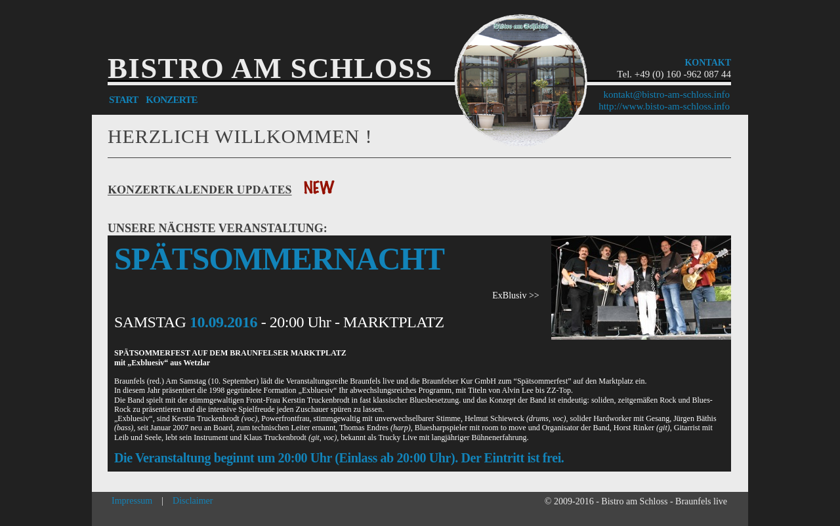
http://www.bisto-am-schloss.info (664, 106)
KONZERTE (172, 99)
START (123, 99)
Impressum (132, 501)
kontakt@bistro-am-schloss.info (666, 94)
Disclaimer (193, 501)
